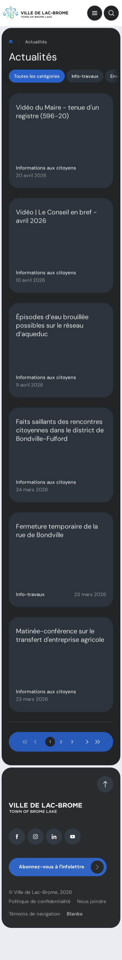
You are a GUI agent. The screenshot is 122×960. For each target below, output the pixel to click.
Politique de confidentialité (40, 912)
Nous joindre (91, 912)
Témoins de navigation (34, 924)
